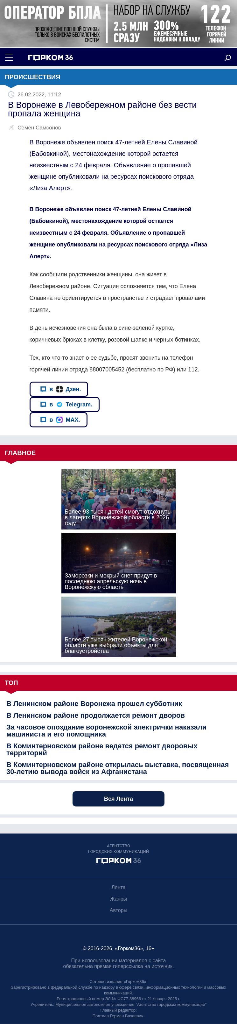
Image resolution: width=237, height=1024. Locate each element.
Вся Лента (118, 799)
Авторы (118, 910)
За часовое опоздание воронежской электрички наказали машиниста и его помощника (106, 731)
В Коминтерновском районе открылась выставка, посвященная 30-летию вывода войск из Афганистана (117, 768)
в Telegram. (66, 404)
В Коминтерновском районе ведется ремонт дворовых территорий (102, 750)
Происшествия (32, 76)
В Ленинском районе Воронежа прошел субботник (94, 703)
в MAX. (60, 420)
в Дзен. (60, 389)
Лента (118, 887)
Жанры (118, 899)
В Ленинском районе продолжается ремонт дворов (95, 715)
